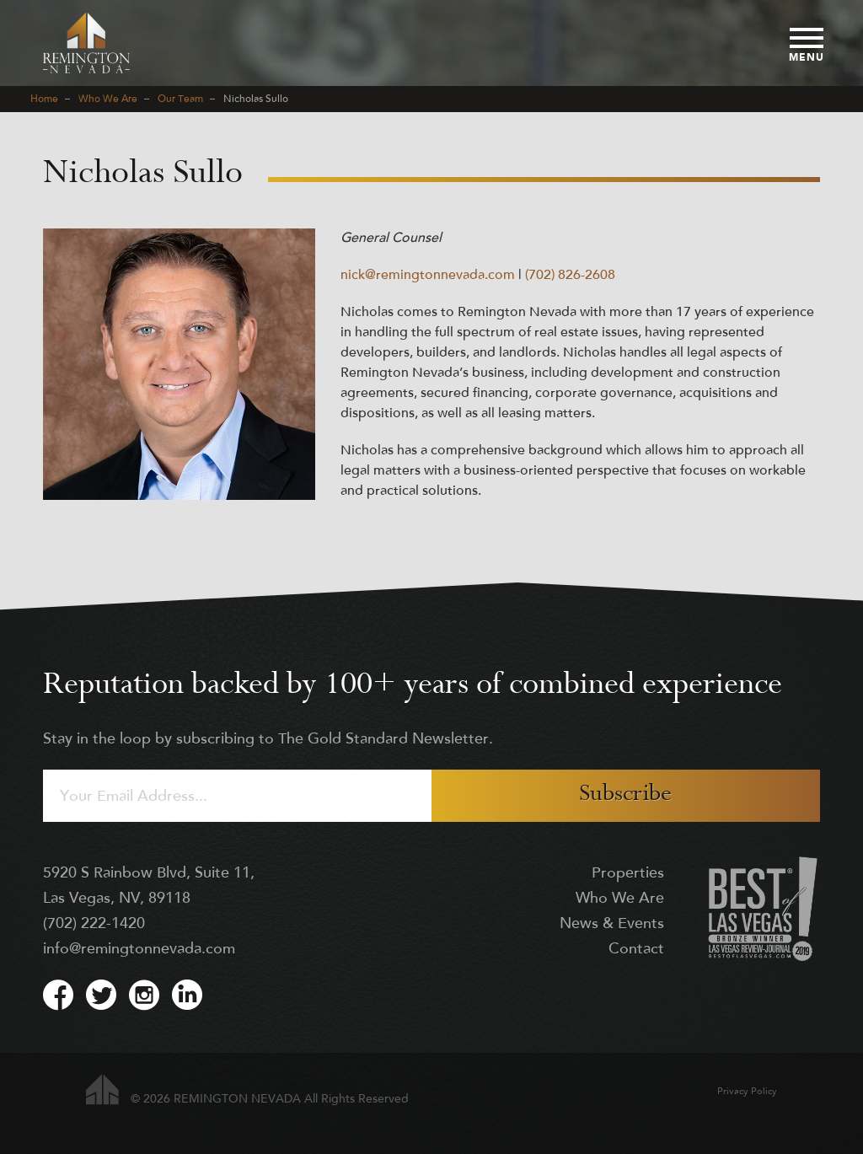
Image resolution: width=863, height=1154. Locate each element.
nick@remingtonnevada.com (427, 275)
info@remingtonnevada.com (139, 950)
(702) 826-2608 (570, 275)
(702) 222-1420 (94, 924)
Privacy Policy (747, 1092)
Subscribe (625, 795)
